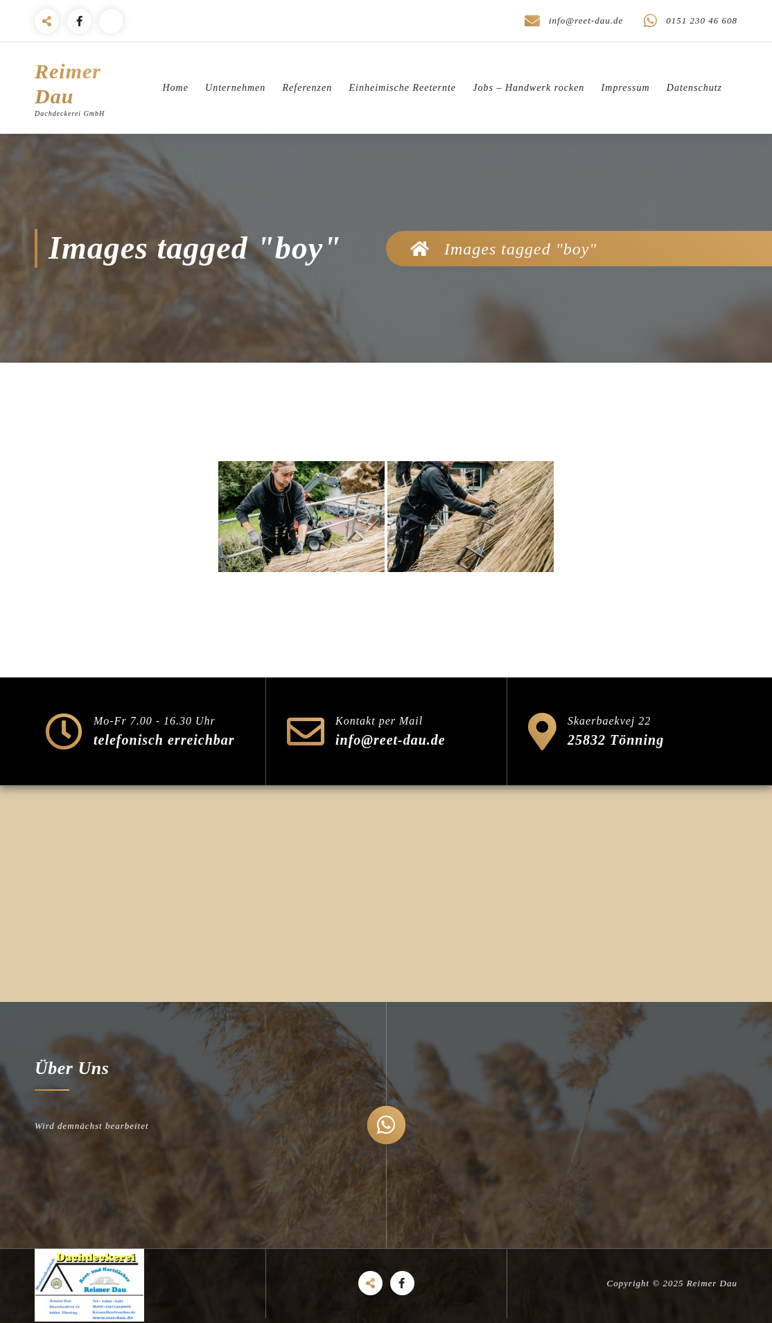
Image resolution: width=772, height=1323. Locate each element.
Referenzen (308, 88)
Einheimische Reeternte (402, 88)
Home (175, 88)
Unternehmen (235, 88)
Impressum (626, 88)
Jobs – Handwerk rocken (528, 88)
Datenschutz (694, 88)
